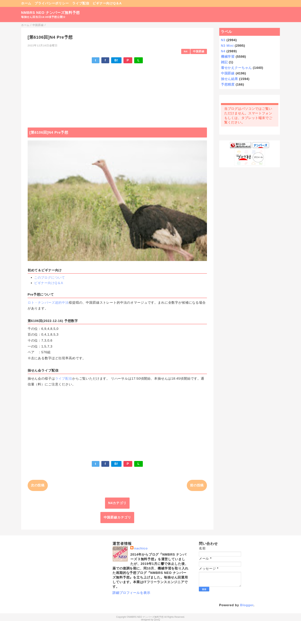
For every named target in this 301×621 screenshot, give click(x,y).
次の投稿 (38, 485)
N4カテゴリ (117, 503)
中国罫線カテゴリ (117, 517)
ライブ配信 (80, 3)
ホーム (26, 3)
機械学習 (228, 56)
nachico (141, 548)
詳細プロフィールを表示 (131, 593)
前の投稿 (197, 485)
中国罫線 (198, 51)
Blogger (246, 605)
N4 (186, 51)
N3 (223, 40)
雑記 (224, 62)
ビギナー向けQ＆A (107, 3)
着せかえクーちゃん (236, 68)
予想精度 (228, 84)
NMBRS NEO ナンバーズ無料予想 (50, 13)
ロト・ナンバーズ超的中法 (48, 302)
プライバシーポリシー (52, 3)
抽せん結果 (229, 79)
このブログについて (49, 277)
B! (116, 60)
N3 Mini (227, 46)
